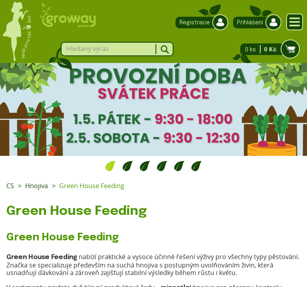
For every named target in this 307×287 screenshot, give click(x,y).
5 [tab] (179, 166)
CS (10, 185)
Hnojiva (36, 185)
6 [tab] (196, 166)
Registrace (199, 22)
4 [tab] (162, 166)
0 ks (267, 49)
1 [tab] (110, 166)
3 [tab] (145, 166)
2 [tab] (127, 166)
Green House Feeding (91, 185)
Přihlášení (255, 22)
